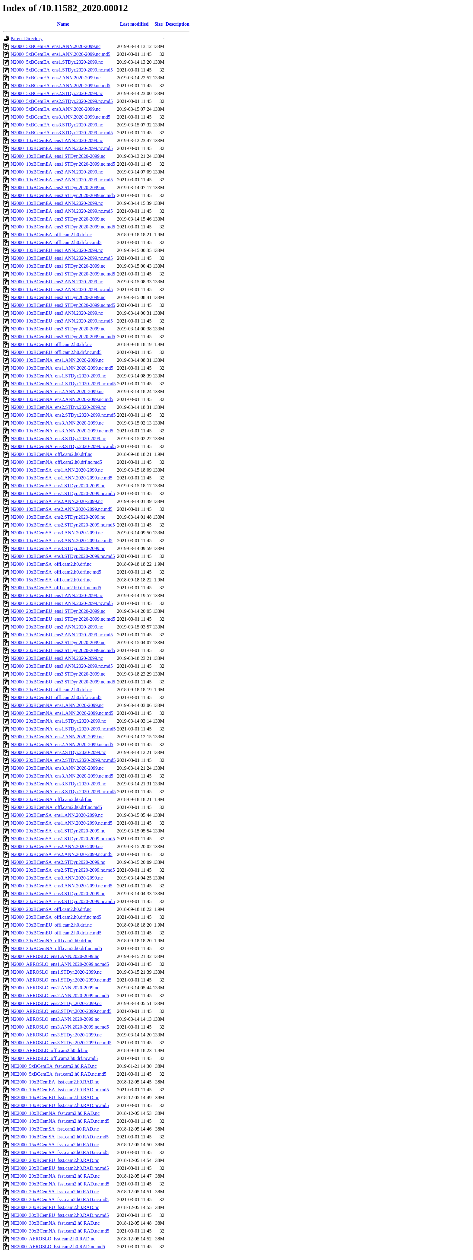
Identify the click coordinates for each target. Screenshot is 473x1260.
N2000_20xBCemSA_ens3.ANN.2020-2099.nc (57, 877)
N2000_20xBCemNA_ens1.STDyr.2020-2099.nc (58, 721)
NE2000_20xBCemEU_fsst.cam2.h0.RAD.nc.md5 (60, 1168)
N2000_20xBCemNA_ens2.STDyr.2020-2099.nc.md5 (63, 760)
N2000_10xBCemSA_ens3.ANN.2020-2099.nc (57, 532)
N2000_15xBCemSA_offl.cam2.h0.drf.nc (51, 579)
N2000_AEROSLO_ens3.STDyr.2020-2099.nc (56, 1034)
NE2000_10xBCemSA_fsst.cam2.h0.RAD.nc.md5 (60, 1136)
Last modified (134, 24)
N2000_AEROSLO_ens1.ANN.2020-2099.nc (55, 956)
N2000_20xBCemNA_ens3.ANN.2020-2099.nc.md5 (62, 775)
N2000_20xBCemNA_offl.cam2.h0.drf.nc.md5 (56, 807)
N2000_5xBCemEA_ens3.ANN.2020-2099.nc (55, 109)
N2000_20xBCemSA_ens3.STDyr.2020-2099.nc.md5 (63, 901)
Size (158, 24)
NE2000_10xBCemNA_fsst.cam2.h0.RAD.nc (55, 1113)
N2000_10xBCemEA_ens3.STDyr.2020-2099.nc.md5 (63, 226)
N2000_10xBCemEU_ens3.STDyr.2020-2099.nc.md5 (63, 336)
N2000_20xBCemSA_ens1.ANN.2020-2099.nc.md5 (62, 823)
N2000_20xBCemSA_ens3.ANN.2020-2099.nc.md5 (62, 885)
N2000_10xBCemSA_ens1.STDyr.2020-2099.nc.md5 (63, 493)
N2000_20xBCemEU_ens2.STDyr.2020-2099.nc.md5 (63, 650)
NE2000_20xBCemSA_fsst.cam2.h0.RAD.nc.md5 (60, 1199)
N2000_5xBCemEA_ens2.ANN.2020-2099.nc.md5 (60, 85)
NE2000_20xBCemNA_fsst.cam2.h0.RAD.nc (55, 1176)
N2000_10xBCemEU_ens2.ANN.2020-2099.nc (57, 281)
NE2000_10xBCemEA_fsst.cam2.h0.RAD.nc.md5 (60, 1089)
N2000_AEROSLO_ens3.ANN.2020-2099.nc (55, 1019)
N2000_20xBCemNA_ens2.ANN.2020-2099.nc (57, 736)
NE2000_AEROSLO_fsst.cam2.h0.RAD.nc (53, 1238)
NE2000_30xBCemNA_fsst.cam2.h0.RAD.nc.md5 (60, 1230)
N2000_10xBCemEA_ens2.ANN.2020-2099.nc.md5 (62, 179)
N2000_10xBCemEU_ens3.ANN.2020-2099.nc (57, 313)
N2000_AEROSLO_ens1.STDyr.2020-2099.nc (56, 972)
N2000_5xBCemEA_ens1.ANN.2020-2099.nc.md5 (60, 54)
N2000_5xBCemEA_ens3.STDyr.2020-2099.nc (57, 124)
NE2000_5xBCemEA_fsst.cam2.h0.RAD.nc (54, 1066)
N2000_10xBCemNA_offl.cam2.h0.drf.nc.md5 (56, 462)
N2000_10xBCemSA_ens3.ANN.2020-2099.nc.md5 (62, 540)
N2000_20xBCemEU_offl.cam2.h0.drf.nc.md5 (56, 697)
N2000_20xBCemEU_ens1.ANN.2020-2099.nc (57, 595)
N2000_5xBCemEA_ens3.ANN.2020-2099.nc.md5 (60, 116)
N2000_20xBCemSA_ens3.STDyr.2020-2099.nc (58, 893)
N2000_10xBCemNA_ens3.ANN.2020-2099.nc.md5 (62, 430)
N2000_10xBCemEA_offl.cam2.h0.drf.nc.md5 (56, 242)
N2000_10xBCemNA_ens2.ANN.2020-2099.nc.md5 (62, 399)
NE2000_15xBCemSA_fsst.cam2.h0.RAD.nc (55, 1144)
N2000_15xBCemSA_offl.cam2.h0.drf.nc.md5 (56, 587)
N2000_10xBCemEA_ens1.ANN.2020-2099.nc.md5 (62, 148)
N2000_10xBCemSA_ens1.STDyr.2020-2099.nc (58, 485)
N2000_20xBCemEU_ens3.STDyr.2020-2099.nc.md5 (63, 681)
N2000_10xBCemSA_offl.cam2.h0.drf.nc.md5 (56, 571)
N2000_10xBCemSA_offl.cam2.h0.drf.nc (51, 564)
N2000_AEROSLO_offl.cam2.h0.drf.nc (49, 1050)
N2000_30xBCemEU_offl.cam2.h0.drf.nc (51, 925)
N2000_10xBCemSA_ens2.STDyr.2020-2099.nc (58, 517)
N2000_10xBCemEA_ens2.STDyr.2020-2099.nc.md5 (63, 195)
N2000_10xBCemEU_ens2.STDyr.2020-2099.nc (58, 297)
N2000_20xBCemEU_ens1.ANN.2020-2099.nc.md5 (62, 603)
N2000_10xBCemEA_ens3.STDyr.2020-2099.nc (58, 218)
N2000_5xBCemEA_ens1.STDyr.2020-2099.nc (57, 62)
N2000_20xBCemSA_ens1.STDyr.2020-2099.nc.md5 (63, 838)
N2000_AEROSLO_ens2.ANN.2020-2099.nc (55, 987)
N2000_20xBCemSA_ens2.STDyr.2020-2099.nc (58, 862)
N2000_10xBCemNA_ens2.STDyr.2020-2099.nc (58, 407)
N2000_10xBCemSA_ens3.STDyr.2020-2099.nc (58, 548)
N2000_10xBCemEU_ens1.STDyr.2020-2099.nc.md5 (63, 273)
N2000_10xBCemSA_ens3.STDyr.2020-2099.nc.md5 (63, 556)
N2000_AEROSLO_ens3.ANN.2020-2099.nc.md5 (60, 1026)
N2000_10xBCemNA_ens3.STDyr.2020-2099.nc (58, 438)
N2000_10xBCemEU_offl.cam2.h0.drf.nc (51, 344)
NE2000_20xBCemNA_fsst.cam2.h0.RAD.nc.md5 (60, 1183)
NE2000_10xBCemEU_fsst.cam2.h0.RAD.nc (55, 1097)
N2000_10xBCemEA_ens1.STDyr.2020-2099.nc (58, 156)
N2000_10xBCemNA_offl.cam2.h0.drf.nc (51, 454)
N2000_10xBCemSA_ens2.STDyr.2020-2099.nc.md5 (63, 524)
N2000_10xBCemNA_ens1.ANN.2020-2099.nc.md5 (62, 368)
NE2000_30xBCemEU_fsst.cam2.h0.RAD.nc (55, 1207)
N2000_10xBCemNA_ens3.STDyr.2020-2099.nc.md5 (63, 446)
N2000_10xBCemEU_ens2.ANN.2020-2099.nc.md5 (62, 289)
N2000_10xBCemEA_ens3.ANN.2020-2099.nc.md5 (62, 211)
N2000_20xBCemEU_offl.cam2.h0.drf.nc (51, 689)
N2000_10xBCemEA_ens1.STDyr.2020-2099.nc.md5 (63, 164)
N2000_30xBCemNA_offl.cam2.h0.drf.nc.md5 (56, 948)
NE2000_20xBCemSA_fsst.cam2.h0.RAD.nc (55, 1191)
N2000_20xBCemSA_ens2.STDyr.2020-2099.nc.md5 (63, 870)
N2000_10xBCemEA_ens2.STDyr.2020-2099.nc (58, 187)
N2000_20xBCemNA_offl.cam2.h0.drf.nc (51, 799)
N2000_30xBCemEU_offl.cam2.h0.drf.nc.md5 (56, 932)
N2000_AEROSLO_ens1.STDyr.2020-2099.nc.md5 (61, 979)
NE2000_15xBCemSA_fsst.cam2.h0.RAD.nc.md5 (60, 1152)
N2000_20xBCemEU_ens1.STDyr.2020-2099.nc (58, 611)
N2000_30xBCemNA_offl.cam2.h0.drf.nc (51, 940)
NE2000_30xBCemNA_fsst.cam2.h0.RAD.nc (55, 1223)
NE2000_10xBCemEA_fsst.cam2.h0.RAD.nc (55, 1081)
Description (177, 24)
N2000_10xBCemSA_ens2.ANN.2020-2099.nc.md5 (62, 509)
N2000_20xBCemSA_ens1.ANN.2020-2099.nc (57, 815)
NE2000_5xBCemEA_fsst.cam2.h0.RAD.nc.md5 (58, 1074)
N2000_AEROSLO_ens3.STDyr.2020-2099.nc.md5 (61, 1042)
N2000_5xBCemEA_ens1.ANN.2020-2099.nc (55, 46)
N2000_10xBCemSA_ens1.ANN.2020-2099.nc (57, 469)
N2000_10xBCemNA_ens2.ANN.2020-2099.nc (57, 391)
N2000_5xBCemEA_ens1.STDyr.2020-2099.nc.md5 (62, 69)
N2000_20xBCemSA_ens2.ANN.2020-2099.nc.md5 (62, 854)
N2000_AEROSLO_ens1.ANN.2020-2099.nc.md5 (60, 964)
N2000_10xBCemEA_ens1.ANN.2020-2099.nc (57, 140)
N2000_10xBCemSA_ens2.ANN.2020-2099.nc (57, 501)
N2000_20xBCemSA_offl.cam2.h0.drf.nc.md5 (56, 917)
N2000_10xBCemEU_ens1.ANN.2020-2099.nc (57, 250)
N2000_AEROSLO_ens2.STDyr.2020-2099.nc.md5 (61, 1011)
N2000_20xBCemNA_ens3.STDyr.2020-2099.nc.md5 (63, 791)
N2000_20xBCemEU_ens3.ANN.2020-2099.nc (57, 658)
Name (63, 24)
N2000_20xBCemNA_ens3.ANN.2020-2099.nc (57, 768)
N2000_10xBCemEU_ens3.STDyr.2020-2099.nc (58, 328)
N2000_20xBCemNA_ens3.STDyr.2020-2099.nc (58, 783)
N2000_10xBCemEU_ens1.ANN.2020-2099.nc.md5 (62, 258)
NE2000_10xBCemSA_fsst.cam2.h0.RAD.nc (55, 1128)
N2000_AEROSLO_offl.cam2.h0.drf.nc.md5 (54, 1058)
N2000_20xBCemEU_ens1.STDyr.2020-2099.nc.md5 (63, 619)
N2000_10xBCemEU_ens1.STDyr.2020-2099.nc (58, 266)
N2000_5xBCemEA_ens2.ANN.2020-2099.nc (55, 77)
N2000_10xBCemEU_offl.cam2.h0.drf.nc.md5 (56, 352)
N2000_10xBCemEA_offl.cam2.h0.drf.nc (51, 234)
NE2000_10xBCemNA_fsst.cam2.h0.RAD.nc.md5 (60, 1121)
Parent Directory (27, 38)
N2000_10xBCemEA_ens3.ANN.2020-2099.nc (57, 203)
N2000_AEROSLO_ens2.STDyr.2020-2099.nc (56, 1003)
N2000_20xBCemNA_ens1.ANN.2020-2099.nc (57, 705)
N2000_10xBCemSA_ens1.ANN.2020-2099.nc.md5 (62, 477)
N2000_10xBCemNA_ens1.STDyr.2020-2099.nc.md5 (63, 383)
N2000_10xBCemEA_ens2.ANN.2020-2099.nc (57, 171)
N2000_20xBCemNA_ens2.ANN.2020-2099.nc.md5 (62, 744)
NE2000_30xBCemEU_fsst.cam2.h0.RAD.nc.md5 (60, 1215)
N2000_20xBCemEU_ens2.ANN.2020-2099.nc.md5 (62, 634)
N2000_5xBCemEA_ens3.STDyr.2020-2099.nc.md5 (62, 132)
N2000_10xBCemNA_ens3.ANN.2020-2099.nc (57, 422)
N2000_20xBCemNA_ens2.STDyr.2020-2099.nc (58, 752)
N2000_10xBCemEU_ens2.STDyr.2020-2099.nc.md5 (63, 305)
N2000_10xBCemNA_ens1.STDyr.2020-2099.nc (58, 375)
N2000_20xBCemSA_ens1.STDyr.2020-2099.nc (58, 830)
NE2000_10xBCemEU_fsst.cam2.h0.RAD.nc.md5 (60, 1105)
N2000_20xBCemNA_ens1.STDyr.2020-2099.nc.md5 (63, 728)
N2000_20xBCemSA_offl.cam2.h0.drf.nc (51, 909)
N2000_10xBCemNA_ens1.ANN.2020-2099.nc (57, 360)
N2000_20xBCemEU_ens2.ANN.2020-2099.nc (57, 626)
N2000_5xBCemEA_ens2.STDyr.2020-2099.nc (57, 93)
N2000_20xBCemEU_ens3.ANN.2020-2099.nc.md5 (62, 666)
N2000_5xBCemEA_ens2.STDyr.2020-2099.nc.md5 (62, 101)
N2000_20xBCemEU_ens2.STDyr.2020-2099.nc (58, 642)
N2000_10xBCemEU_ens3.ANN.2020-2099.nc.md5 (62, 320)
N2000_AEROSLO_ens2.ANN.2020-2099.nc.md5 (60, 995)
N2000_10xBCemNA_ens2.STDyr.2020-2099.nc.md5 (63, 415)
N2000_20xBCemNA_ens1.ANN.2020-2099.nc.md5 (62, 713)
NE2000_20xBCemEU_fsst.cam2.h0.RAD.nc (55, 1160)
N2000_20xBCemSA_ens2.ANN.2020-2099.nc (57, 846)
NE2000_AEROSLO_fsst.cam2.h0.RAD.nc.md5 (58, 1246)
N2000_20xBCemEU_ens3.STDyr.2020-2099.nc (58, 673)
